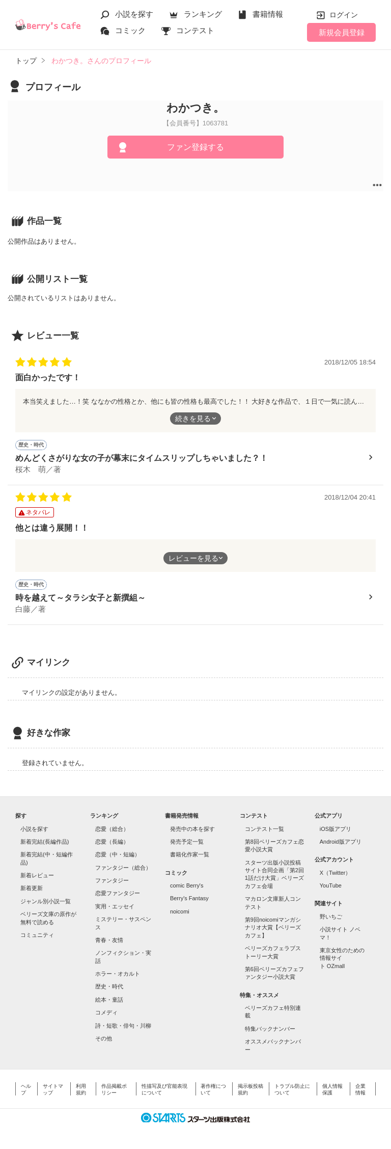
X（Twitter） (335, 873)
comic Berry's (187, 885)
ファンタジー (112, 880)
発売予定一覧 (187, 842)
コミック (130, 30)
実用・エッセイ (114, 906)
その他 (103, 1038)
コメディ (106, 1012)
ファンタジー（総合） (123, 868)
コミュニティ (37, 935)
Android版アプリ (340, 842)
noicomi (179, 911)
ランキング (203, 14)
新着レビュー (37, 875)
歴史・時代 (109, 986)
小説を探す (134, 14)
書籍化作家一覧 (189, 854)
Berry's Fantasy (189, 898)
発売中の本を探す (192, 829)
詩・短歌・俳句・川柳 (123, 1026)
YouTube (331, 885)
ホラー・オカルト (117, 974)
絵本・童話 (109, 1000)
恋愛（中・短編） (117, 854)
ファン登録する (195, 147)
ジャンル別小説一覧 (45, 901)
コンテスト (195, 30)
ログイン (343, 15)
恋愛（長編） (112, 842)
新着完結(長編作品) (44, 842)
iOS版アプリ (335, 829)
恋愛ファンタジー (117, 893)
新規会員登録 (342, 32)
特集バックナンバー (270, 1029)
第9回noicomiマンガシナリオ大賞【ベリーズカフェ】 (273, 927)
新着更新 (31, 888)
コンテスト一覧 (264, 829)
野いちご (331, 916)
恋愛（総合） (112, 829)
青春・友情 (109, 940)
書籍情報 (268, 14)
